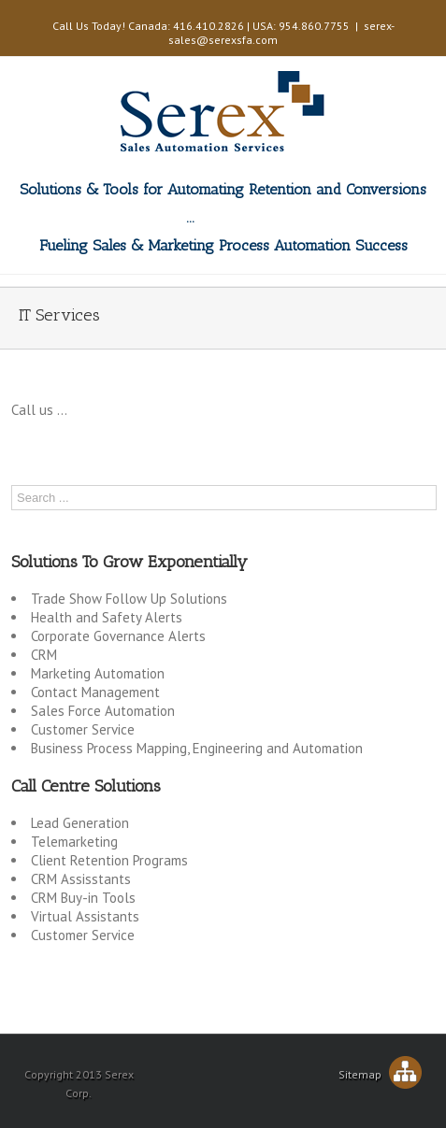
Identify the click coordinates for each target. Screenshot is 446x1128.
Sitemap (380, 1074)
